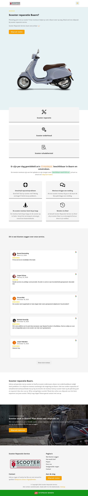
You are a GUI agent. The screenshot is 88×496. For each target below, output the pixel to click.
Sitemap (62, 487)
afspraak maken (47, 174)
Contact (48, 469)
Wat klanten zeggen (52, 457)
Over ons (49, 464)
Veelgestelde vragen (52, 466)
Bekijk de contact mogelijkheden (25, 479)
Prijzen (48, 462)
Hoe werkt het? (51, 459)
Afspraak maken (17, 32)
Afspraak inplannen (18, 430)
